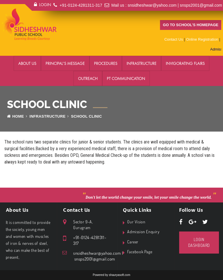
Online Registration (202, 39)
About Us (27, 63)
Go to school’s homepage (190, 25)
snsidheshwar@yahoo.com (152, 5)
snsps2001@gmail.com (201, 5)
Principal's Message (65, 63)
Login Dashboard (199, 242)
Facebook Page (139, 251)
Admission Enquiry (143, 231)
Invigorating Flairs (185, 63)
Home (15, 116)
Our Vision (136, 221)
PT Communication (126, 78)
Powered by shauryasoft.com (111, 275)
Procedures (105, 63)
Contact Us (173, 39)
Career (133, 241)
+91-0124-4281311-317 (81, 5)
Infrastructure (142, 63)
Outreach (88, 78)
